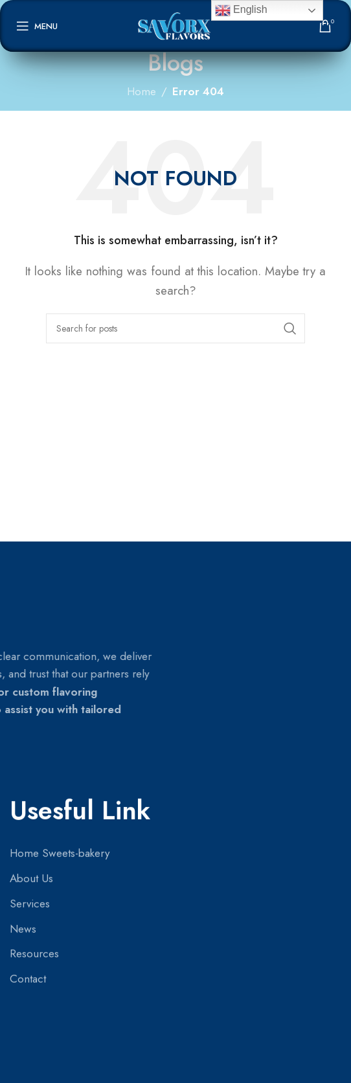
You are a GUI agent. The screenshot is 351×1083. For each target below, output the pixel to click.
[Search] (175, 328)
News (23, 596)
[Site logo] (175, 24)
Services (30, 570)
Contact (28, 646)
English (241, 10)
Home (141, 91)
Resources (34, 621)
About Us (31, 545)
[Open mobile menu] (37, 26)
